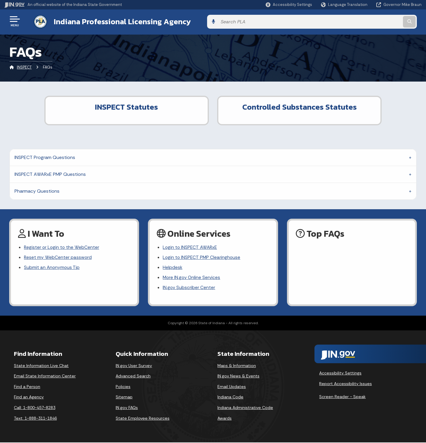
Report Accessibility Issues (345, 384)
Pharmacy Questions (36, 190)
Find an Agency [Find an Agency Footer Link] (29, 397)
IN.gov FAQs (127, 408)
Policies (123, 387)
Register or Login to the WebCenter (62, 246)
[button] (289, 4)
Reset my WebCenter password (58, 257)
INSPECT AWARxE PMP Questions (50, 173)
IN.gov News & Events (238, 376)
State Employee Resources (143, 418)
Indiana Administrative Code (245, 408)
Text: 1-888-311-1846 (35, 418)
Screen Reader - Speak (342, 397)
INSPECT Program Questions (44, 156)
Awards (224, 418)
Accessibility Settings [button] (340, 373)
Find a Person (27, 387)
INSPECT (24, 66)
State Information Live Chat (41, 366)
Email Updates (231, 387)
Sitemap (124, 397)
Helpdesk (173, 267)
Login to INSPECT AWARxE (191, 246)
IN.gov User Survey (134, 366)
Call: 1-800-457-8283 (34, 408)
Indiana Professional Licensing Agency (116, 21)
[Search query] (373, 21)
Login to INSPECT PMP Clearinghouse (202, 257)
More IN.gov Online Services (192, 278)
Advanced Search (133, 376)
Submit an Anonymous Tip (52, 267)
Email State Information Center (45, 376)
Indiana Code (230, 397)
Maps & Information (236, 366)
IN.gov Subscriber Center (189, 288)
